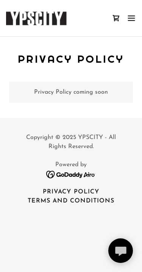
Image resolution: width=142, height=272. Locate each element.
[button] (131, 18)
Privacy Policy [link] (71, 192)
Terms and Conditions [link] (71, 201)
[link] (48, 18)
